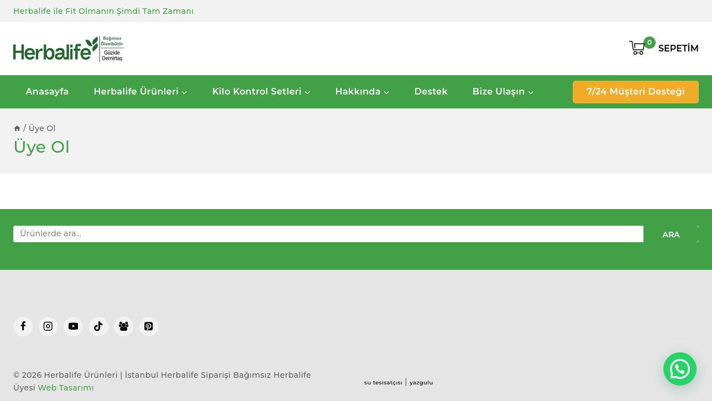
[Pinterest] (149, 326)
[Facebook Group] (123, 326)
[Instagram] (48, 326)
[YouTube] (73, 326)
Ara (670, 234)
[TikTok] (98, 326)
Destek (431, 91)
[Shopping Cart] (664, 48)
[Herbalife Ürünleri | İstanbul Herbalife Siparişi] (68, 49)
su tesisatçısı (383, 382)
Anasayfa (47, 91)
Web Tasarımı (66, 388)
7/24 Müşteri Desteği (636, 91)
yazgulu (421, 382)
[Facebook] (23, 326)
